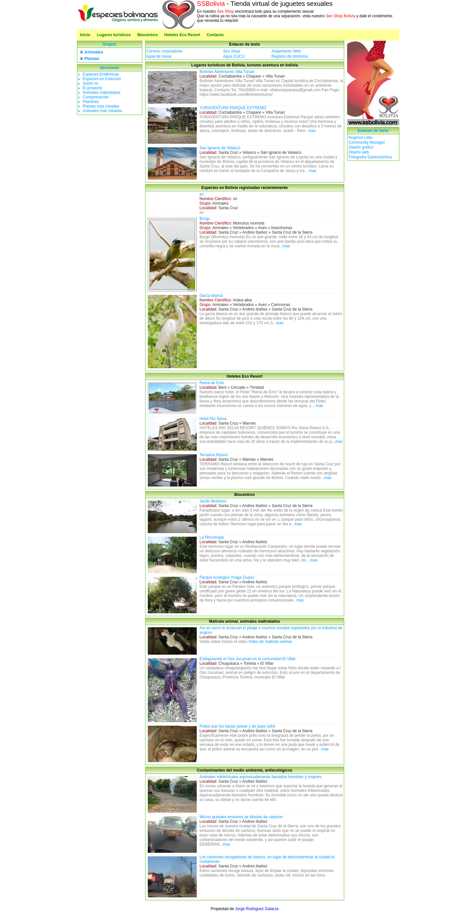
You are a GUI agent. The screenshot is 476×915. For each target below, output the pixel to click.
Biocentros (147, 35)
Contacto (215, 35)
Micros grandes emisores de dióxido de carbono (241, 817)
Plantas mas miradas (101, 106)
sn (202, 194)
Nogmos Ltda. (361, 137)
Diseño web (359, 152)
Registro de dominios (289, 56)
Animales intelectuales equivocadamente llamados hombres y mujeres (261, 777)
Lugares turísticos (114, 35)
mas (312, 130)
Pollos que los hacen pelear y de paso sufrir (238, 726)
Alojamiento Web (286, 51)
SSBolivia (211, 3)
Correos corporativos (164, 51)
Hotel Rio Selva (213, 418)
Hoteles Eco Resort (182, 35)
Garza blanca (211, 295)
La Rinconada (212, 537)
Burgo (205, 218)
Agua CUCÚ (234, 56)
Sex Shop (225, 11)
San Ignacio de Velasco (220, 148)
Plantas (92, 58)
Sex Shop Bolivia (340, 16)
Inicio (85, 35)
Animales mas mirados (102, 111)
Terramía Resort (214, 455)
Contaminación (96, 97)
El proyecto (92, 88)
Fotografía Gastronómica (370, 157)
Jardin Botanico (213, 501)
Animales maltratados (101, 92)
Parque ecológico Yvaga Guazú (227, 577)
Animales (93, 52)
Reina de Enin (212, 383)
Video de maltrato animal (270, 641)
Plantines (91, 101)
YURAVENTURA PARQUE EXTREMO (233, 108)
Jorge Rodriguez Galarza (256, 909)
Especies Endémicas (101, 74)
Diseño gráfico (361, 147)
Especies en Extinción (102, 79)
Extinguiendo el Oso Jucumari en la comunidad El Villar (248, 659)
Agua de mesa (158, 56)
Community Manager (367, 142)
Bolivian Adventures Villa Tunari (227, 71)
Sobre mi (91, 83)
